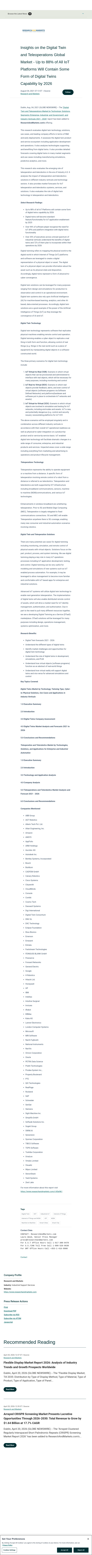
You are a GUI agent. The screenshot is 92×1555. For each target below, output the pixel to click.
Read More (10, 1389)
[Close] (88, 1540)
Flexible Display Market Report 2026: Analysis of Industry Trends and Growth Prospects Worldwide (40, 1365)
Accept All (64, 1551)
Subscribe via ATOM (12, 1318)
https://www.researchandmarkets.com (20, 1292)
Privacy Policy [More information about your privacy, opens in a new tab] (7, 1546)
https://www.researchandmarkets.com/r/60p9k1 (41, 1191)
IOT (46, 1218)
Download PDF (10, 1311)
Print (6, 1307)
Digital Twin (25, 1214)
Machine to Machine (28, 1223)
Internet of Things (60, 1214)
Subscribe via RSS (11, 1315)
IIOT (35, 1214)
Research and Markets (30, 94)
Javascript (8, 1322)
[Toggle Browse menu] (83, 13)
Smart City (55, 1223)
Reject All (81, 1551)
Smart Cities (44, 1223)
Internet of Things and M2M (31, 1218)
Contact (23, 1257)
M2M (53, 1218)
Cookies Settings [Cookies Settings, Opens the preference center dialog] (9, 1551)
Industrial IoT (45, 1214)
